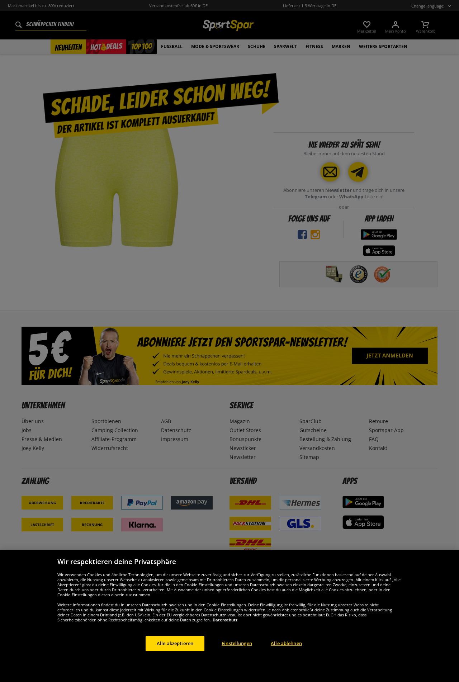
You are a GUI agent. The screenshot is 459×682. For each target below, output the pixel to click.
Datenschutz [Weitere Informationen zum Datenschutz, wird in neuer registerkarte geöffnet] (225, 636)
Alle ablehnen (286, 659)
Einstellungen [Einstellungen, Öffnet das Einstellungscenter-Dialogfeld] (237, 659)
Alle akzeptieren (175, 659)
